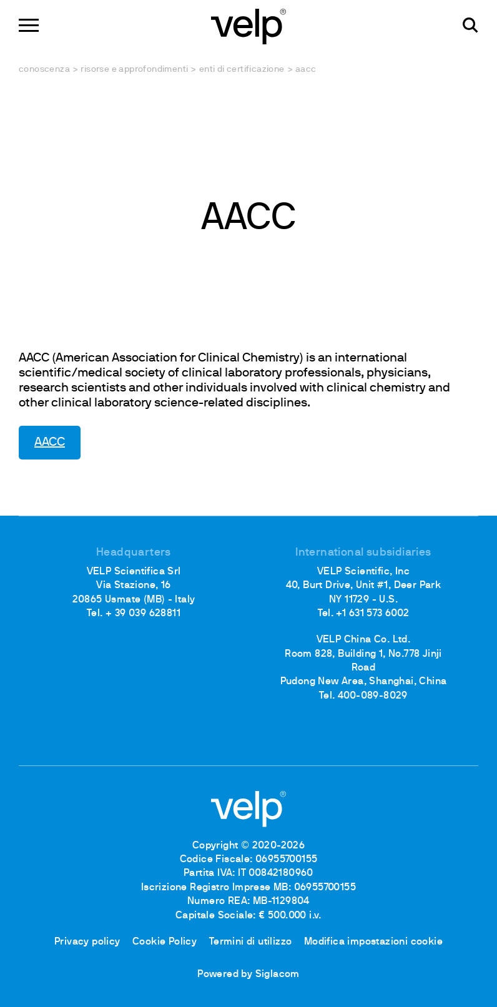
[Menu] (29, 25)
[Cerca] (470, 25)
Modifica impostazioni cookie (373, 942)
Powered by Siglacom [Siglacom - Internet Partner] (248, 974)
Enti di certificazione (242, 70)
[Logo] (248, 25)
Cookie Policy (164, 942)
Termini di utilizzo (250, 942)
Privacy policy (87, 942)
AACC (49, 442)
